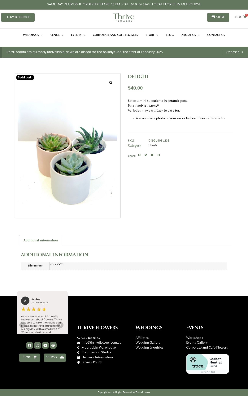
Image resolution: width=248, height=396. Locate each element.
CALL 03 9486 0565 (136, 4)
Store (152, 35)
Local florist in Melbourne (176, 4)
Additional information (40, 240)
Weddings (33, 35)
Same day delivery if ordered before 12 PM (83, 4)
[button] (139, 155)
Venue (56, 35)
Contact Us (216, 35)
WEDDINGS (149, 328)
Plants (153, 145)
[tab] (40, 240)
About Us (190, 35)
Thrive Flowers (97, 328)
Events (78, 35)
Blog (170, 35)
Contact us (234, 52)
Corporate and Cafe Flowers (115, 35)
